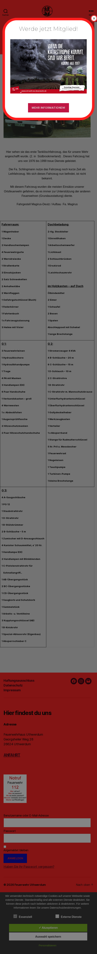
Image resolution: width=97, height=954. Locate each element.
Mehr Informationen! (48, 107)
